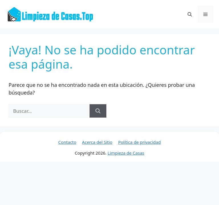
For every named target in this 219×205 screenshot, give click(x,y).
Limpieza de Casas (126, 153)
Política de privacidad (139, 142)
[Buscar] (98, 111)
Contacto (67, 142)
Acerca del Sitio (97, 142)
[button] (190, 14)
